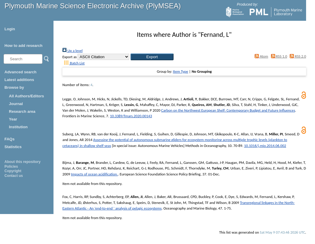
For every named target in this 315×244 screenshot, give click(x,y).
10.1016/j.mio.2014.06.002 (265, 145)
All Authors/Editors (26, 96)
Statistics (13, 147)
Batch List (73, 63)
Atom (260, 56)
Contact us (13, 176)
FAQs (9, 139)
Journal (16, 104)
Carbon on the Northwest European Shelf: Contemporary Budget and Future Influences (228, 110)
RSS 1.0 (278, 56)
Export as (69, 57)
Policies (11, 166)
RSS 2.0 (297, 56)
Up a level (72, 50)
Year (13, 119)
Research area (22, 111)
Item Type (180, 71)
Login (9, 29)
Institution (18, 127)
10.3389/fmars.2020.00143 (131, 116)
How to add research (23, 45)
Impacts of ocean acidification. (94, 174)
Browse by (14, 87)
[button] (152, 56)
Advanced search (20, 72)
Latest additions (19, 79)
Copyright (12, 171)
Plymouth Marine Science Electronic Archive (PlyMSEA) (92, 6)
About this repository (22, 162)
